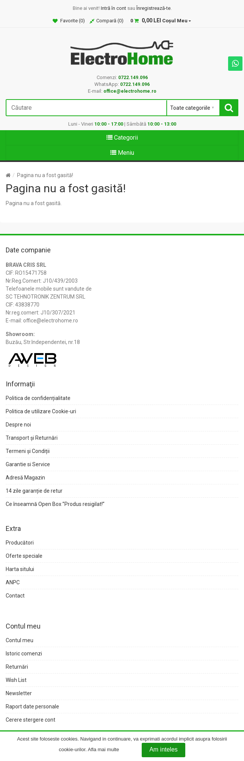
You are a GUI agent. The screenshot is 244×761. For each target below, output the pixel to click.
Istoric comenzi (24, 654)
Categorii (122, 137)
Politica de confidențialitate (38, 398)
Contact (15, 596)
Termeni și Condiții (28, 451)
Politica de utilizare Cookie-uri (41, 411)
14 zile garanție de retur (34, 491)
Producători (20, 543)
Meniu (122, 152)
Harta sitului (20, 569)
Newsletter (19, 693)
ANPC (13, 582)
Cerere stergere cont (30, 720)
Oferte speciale (24, 556)
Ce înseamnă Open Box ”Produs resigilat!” (55, 504)
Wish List (16, 680)
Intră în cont (113, 8)
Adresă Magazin (25, 478)
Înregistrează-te (153, 8)
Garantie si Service (28, 464)
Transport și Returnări (32, 438)
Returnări (17, 667)
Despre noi (18, 425)
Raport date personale (32, 706)
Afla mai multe (103, 750)
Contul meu (19, 640)
